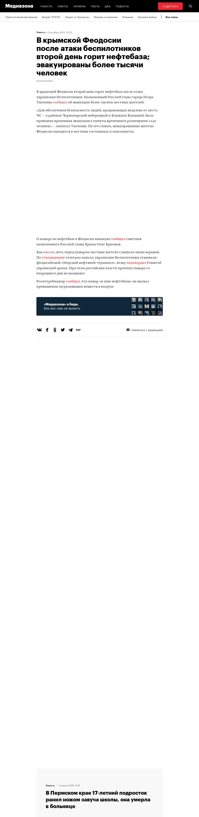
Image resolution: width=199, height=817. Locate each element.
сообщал (73, 281)
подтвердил (136, 263)
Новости (46, 6)
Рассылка (109, 777)
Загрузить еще (99, 650)
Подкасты (122, 6)
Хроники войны (147, 17)
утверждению (53, 257)
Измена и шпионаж (106, 17)
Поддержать (170, 6)
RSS (107, 770)
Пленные (127, 17)
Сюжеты (63, 6)
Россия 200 (110, 791)
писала (49, 252)
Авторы (61, 784)
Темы (60, 791)
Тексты (95, 6)
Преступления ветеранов (21, 17)
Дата (107, 6)
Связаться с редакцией (71, 777)
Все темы (172, 17)
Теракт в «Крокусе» (77, 17)
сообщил (60, 102)
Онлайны (79, 6)
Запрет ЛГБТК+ (51, 17)
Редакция (63, 770)
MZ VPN (107, 784)
